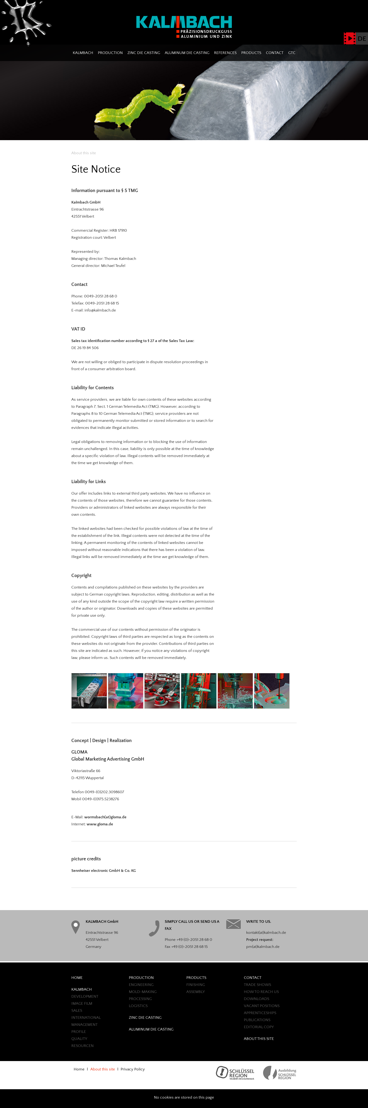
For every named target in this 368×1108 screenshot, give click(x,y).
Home (77, 978)
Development (84, 996)
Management (84, 1025)
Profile (78, 1032)
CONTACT (275, 53)
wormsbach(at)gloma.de (105, 817)
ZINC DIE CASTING (143, 53)
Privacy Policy (133, 1069)
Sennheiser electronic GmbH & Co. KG (103, 871)
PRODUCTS (251, 53)
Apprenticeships (260, 1013)
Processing (140, 999)
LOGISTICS (138, 1006)
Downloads (256, 999)
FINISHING (195, 985)
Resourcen (82, 1046)
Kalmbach (83, 53)
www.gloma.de (100, 824)
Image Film (81, 1003)
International (86, 1018)
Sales (76, 1010)
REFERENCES (225, 53)
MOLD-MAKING (143, 992)
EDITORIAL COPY (259, 1027)
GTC (291, 53)
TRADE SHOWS (257, 985)
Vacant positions (262, 1006)
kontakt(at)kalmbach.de (266, 933)
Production (110, 53)
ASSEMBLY (195, 992)
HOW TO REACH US (261, 992)
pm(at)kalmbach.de (263, 947)
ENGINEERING (141, 985)
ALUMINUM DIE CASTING (187, 53)
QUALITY (79, 1039)
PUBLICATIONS (257, 1020)
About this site (259, 1039)
